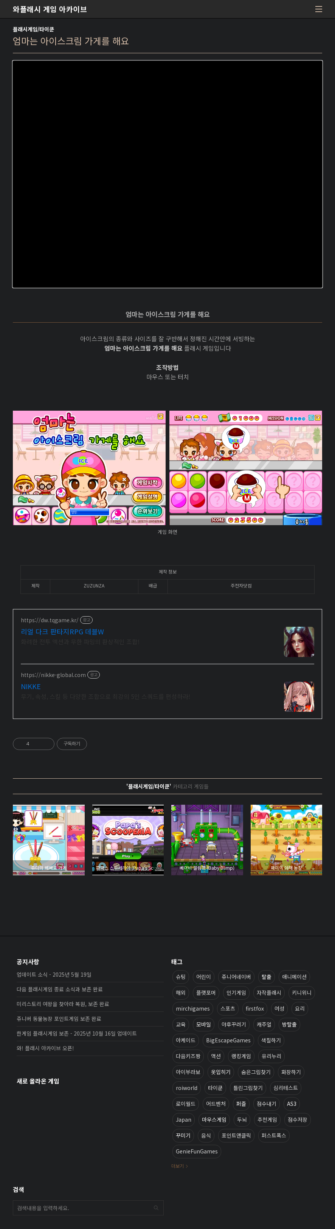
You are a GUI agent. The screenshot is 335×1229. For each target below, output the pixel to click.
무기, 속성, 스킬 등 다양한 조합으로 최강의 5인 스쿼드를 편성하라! (105, 696)
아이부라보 (188, 1072)
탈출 (266, 976)
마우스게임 (214, 1119)
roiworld (186, 1087)
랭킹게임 (241, 1056)
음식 (206, 1135)
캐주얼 (264, 1024)
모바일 (203, 1024)
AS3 (291, 1103)
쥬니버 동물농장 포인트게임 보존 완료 (59, 1018)
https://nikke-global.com (53, 675)
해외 (181, 992)
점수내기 (266, 1103)
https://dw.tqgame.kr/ (50, 620)
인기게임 (236, 992)
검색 (156, 1208)
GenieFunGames (197, 1151)
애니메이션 (294, 976)
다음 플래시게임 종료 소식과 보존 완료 (60, 989)
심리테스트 (285, 1087)
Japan (183, 1119)
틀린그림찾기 (248, 1087)
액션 (216, 1056)
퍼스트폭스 (274, 1135)
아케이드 (185, 1040)
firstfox (255, 1008)
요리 (300, 1008)
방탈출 (289, 1024)
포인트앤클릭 (236, 1135)
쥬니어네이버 (236, 976)
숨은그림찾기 (256, 1072)
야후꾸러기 (234, 1024)
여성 (279, 1008)
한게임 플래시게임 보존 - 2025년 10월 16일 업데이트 (77, 1033)
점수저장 (297, 1119)
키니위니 (302, 992)
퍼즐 (241, 1103)
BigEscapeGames (228, 1040)
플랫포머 (206, 992)
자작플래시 (269, 992)
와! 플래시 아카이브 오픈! (45, 1048)
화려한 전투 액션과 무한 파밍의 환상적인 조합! (80, 641)
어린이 (203, 976)
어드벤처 (216, 1103)
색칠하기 (271, 1040)
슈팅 (181, 976)
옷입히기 (221, 1072)
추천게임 (267, 1119)
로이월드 (185, 1103)
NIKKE (31, 686)
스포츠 (227, 1008)
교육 (181, 1024)
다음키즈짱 (188, 1056)
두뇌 (242, 1119)
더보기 (177, 1166)
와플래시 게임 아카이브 (50, 9)
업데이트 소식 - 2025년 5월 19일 (54, 974)
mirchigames (193, 1008)
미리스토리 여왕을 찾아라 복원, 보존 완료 (63, 1004)
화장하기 (291, 1072)
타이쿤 (215, 1087)
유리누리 (271, 1056)
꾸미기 (183, 1135)
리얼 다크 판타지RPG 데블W (62, 631)
